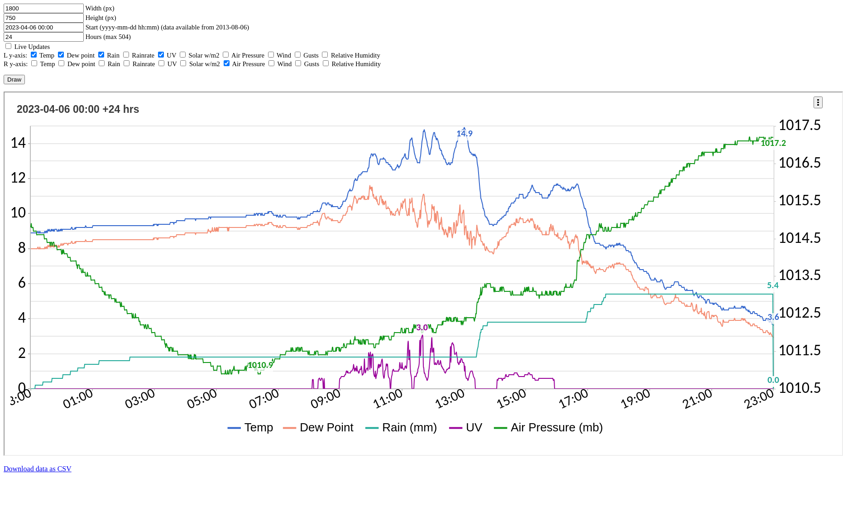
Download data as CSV (38, 469)
